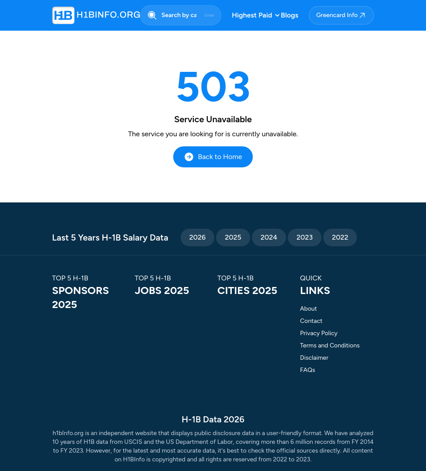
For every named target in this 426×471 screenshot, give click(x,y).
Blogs (289, 15)
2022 (340, 237)
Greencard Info (341, 15)
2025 (233, 237)
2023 (305, 237)
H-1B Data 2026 (213, 419)
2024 (269, 237)
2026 (197, 237)
